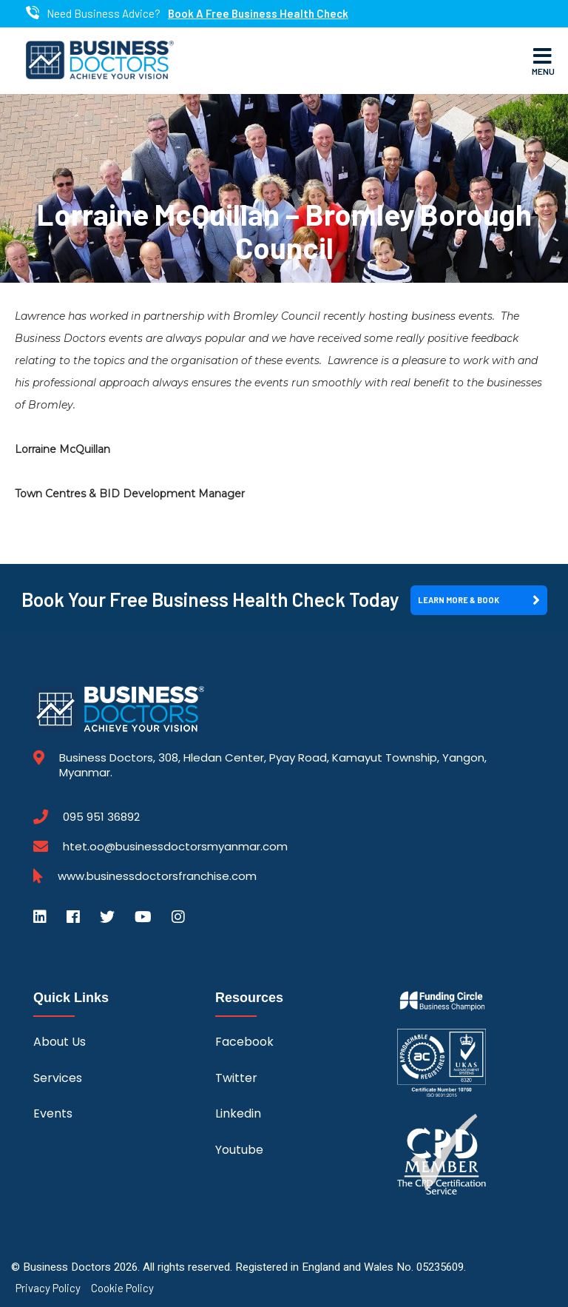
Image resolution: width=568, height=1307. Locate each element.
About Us (59, 1041)
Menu (543, 60)
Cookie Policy (122, 1288)
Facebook (244, 1041)
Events (52, 1113)
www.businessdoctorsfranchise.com (157, 876)
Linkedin (238, 1113)
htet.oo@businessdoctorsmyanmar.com (175, 846)
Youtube (239, 1149)
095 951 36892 (101, 817)
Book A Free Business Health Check (258, 13)
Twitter (236, 1077)
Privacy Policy (48, 1288)
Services (57, 1077)
